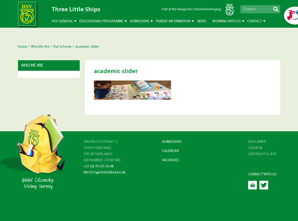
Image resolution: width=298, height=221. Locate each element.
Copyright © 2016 (262, 154)
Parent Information (173, 21)
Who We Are (40, 47)
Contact (254, 21)
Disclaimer (257, 142)
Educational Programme (101, 21)
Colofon (255, 148)
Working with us (226, 21)
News (201, 21)
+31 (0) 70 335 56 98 (98, 166)
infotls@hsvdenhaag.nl (105, 173)
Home (22, 47)
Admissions (139, 21)
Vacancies (170, 160)
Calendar (170, 151)
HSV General (62, 21)
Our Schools (62, 47)
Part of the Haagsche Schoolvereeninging (191, 9)
